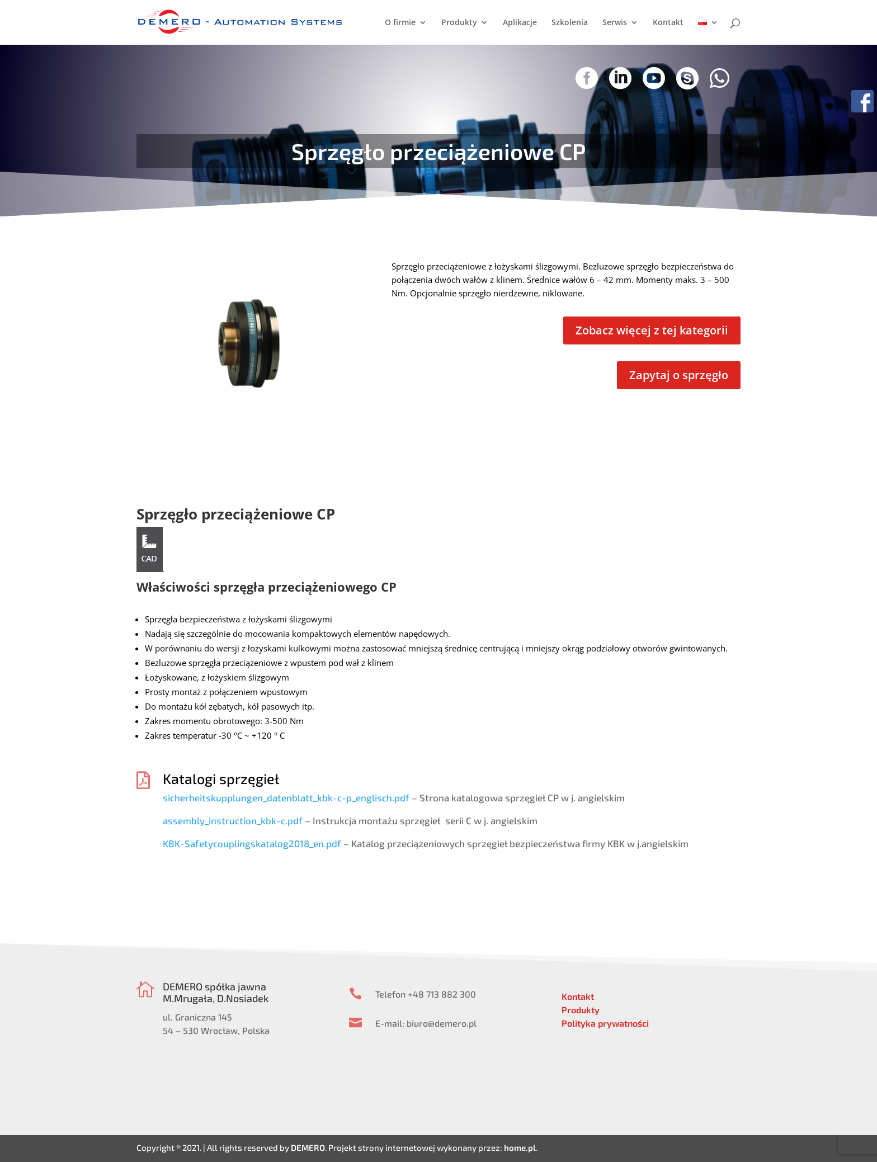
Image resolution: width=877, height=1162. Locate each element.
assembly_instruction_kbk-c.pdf (233, 820)
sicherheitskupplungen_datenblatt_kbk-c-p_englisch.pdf (286, 797)
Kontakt (668, 22)
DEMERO (308, 1147)
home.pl (520, 1147)
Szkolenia (569, 22)
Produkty (459, 22)
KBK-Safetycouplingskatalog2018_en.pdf (252, 843)
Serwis (614, 22)
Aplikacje (520, 22)
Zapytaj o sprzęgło (678, 374)
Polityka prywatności (605, 1023)
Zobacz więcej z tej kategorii (652, 330)
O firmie (400, 22)
